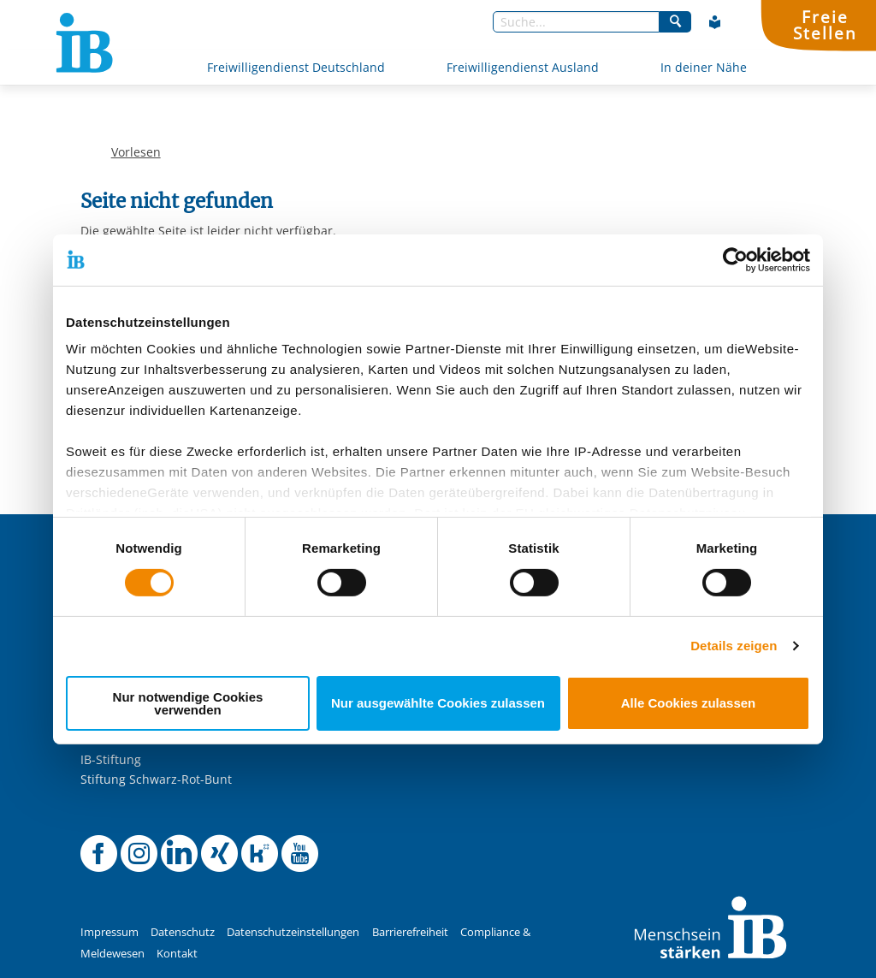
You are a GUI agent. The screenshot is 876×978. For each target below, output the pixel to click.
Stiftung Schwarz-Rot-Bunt (156, 779)
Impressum (109, 932)
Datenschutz (183, 932)
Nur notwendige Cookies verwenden (188, 703)
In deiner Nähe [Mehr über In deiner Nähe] (703, 67)
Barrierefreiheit (410, 932)
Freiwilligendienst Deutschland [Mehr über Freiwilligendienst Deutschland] (296, 67)
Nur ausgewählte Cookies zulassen (438, 703)
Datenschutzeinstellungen (293, 932)
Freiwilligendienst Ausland (523, 67)
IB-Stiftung (110, 759)
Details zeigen (733, 645)
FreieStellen (824, 25)
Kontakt (177, 953)
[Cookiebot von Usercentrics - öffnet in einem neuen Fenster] (735, 259)
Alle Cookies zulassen (688, 703)
